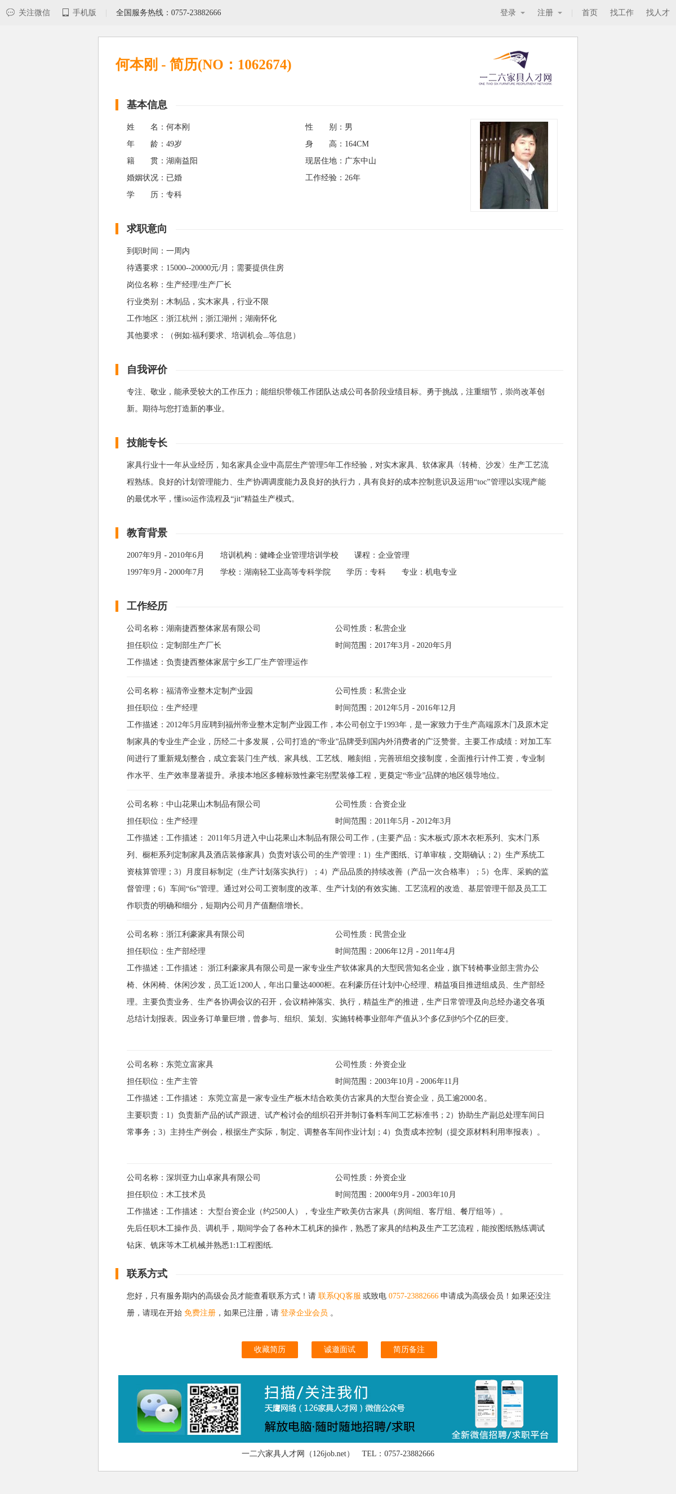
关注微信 (28, 12)
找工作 (622, 12)
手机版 (79, 12)
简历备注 (409, 1349)
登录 (512, 12)
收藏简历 (270, 1349)
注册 (549, 12)
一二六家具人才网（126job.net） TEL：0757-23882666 (338, 1453)
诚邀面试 (339, 1349)
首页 (590, 12)
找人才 (658, 12)
